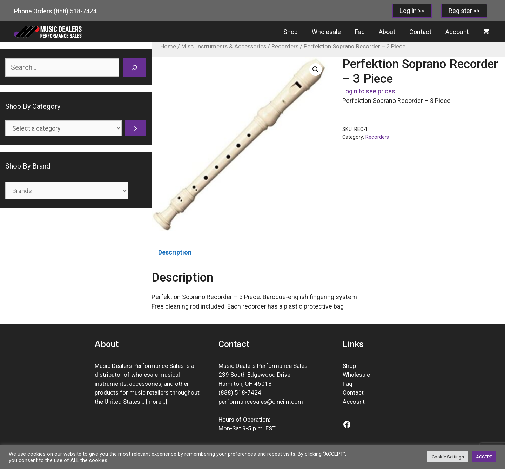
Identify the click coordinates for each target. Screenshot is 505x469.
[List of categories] (63, 128)
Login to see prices (368, 91)
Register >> (464, 10)
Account (457, 31)
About (387, 31)
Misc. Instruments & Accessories (223, 46)
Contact (420, 31)
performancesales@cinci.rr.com (260, 401)
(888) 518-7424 (75, 11)
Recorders (284, 46)
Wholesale (326, 31)
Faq (360, 31)
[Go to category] (135, 128)
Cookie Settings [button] (448, 457)
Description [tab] (174, 252)
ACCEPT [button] (484, 457)
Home (168, 46)
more (154, 401)
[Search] (134, 67)
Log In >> (412, 10)
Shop (290, 31)
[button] (315, 69)
